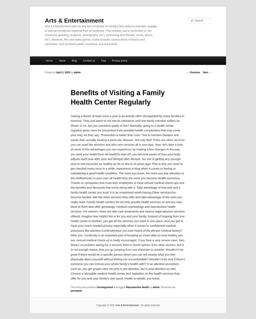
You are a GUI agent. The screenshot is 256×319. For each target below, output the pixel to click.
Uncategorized (105, 287)
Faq (103, 60)
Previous (193, 72)
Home (49, 60)
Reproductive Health (137, 287)
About (62, 60)
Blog (74, 60)
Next (207, 72)
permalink (76, 290)
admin (77, 72)
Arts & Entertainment (74, 20)
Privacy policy (119, 60)
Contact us (89, 60)
